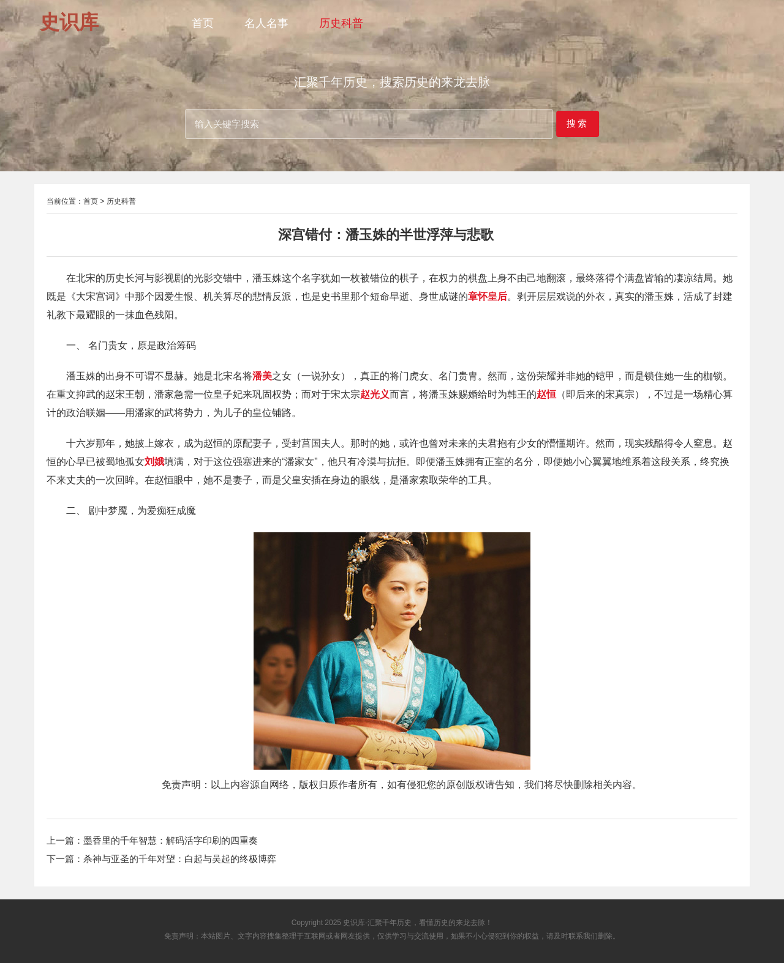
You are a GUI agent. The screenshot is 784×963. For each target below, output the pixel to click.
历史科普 (341, 23)
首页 (203, 23)
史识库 (354, 922)
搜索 (577, 123)
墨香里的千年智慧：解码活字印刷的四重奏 (170, 840)
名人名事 (266, 23)
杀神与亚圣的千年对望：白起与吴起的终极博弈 (179, 858)
